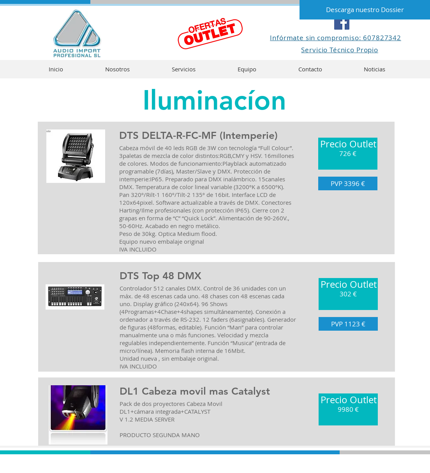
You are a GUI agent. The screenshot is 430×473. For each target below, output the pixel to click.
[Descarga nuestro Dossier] (365, 9)
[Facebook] (341, 22)
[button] (347, 154)
